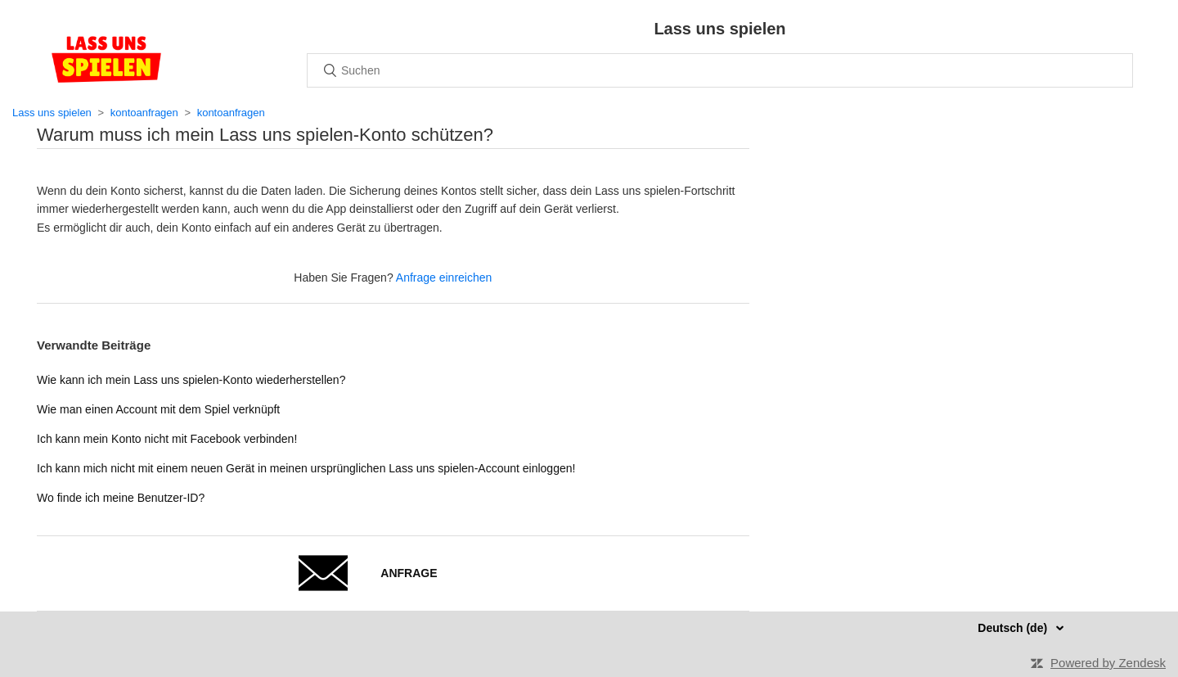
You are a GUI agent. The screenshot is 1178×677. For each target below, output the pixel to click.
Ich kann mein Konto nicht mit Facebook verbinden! (167, 438)
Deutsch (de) (1014, 627)
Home (106, 59)
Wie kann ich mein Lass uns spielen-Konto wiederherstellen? (191, 379)
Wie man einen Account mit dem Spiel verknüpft (158, 409)
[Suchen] (720, 70)
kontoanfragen (144, 112)
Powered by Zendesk (1108, 663)
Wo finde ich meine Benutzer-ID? (121, 497)
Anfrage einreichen (444, 277)
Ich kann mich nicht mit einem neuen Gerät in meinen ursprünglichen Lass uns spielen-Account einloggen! (306, 468)
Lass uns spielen (52, 112)
